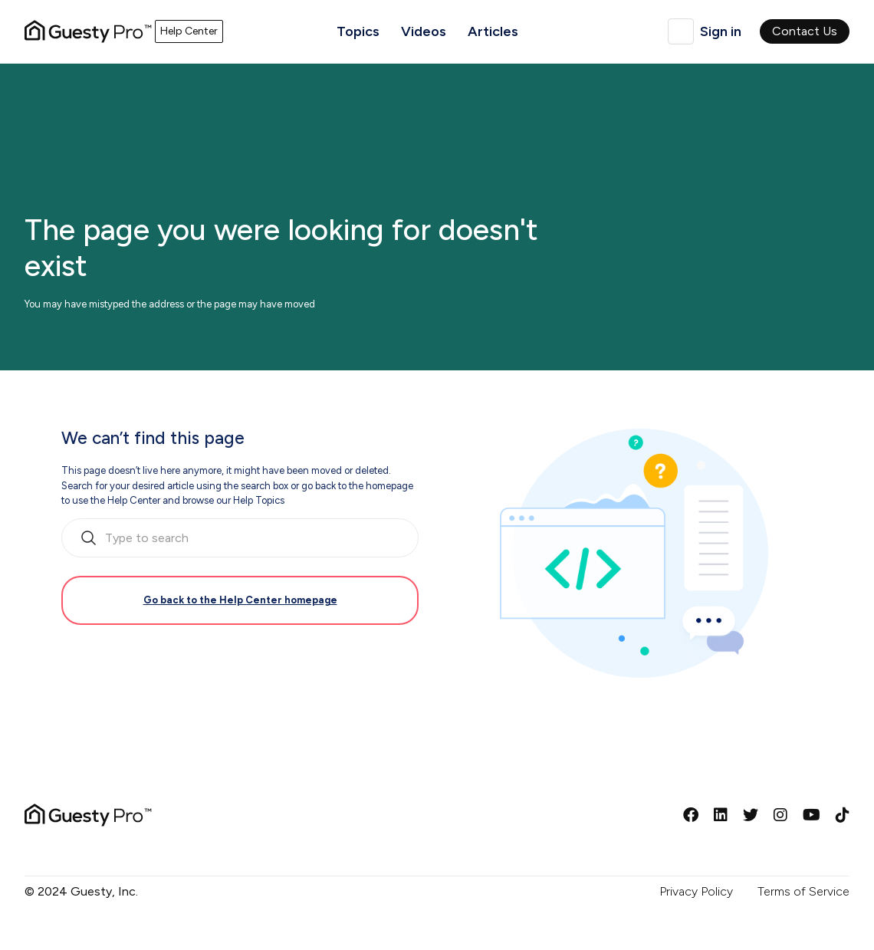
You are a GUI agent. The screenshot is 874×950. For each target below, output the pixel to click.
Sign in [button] (720, 31)
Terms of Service (803, 891)
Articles (493, 31)
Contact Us (804, 31)
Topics (358, 31)
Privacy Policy (696, 891)
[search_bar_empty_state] (240, 538)
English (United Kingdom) (681, 31)
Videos (423, 31)
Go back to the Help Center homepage (240, 600)
